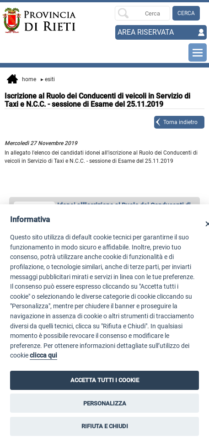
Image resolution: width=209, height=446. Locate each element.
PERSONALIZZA (104, 403)
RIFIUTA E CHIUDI (104, 426)
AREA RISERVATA (146, 32)
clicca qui (43, 355)
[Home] (22, 20)
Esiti (48, 79)
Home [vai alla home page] (21, 79)
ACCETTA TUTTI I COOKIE (104, 380)
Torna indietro (180, 122)
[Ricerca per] (142, 13)
